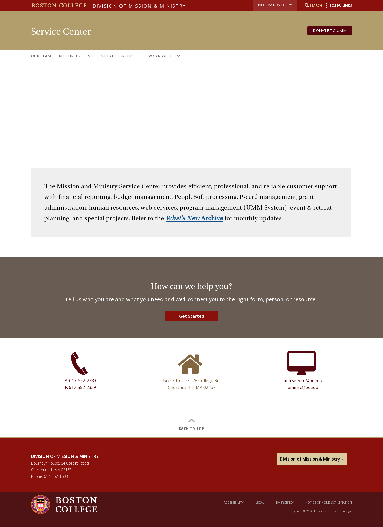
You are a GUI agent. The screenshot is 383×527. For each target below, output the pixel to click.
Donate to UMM (330, 30)
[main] (191, 299)
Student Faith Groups (111, 55)
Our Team (41, 55)
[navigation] (186, 56)
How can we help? (161, 55)
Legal (259, 502)
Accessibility (234, 502)
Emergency (285, 502)
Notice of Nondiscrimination (328, 502)
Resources (69, 55)
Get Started (191, 316)
